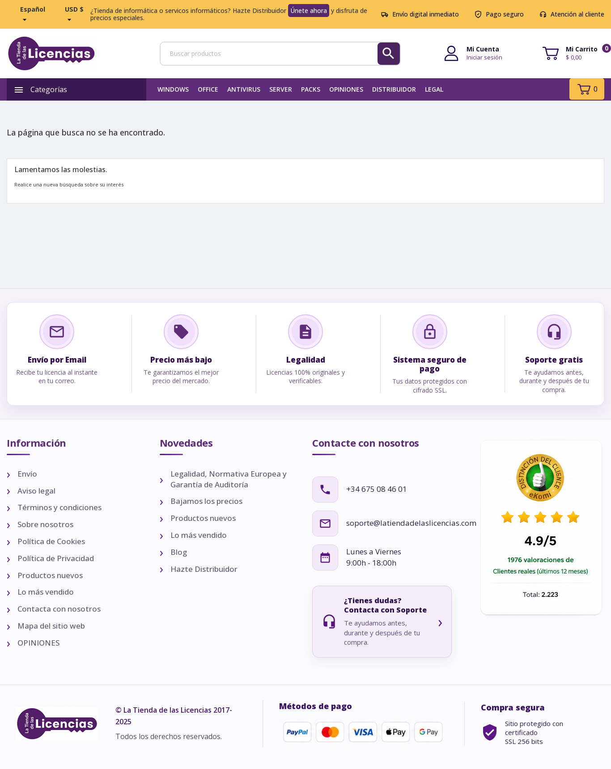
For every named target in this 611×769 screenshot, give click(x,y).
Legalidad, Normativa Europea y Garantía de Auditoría (228, 479)
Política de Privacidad (55, 558)
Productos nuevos (50, 575)
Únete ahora (308, 10)
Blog (178, 552)
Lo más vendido (45, 592)
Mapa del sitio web (51, 626)
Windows (173, 89)
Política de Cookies (51, 541)
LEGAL (434, 89)
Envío (27, 474)
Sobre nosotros (45, 524)
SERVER (280, 89)
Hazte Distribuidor (204, 569)
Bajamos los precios (206, 501)
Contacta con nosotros (59, 609)
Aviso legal (36, 491)
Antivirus (243, 89)
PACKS (310, 89)
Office (208, 89)
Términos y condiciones (59, 507)
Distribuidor (394, 89)
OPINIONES (346, 89)
